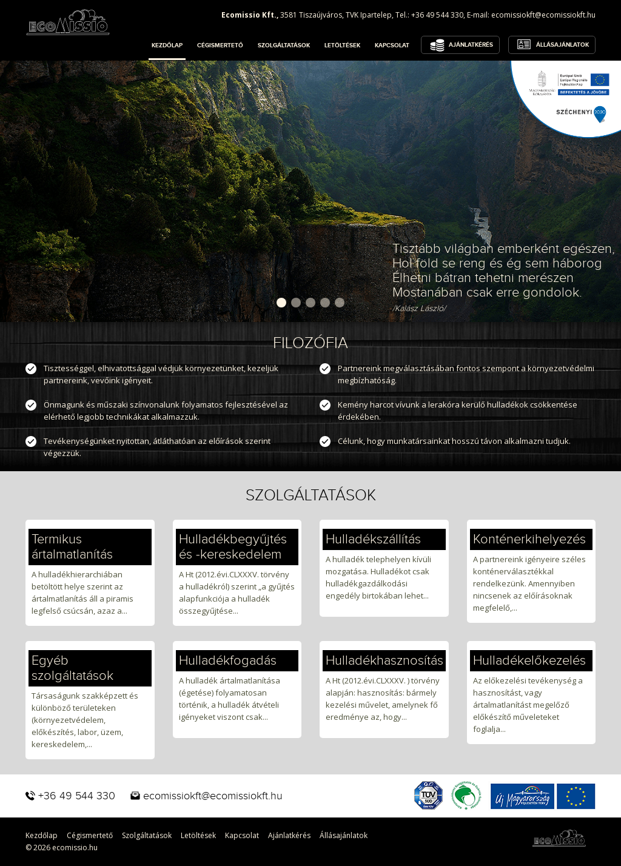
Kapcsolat (392, 45)
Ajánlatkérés (471, 45)
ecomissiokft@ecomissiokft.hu (543, 15)
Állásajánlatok (562, 45)
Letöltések (342, 45)
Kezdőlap (167, 45)
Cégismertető (220, 45)
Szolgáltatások (284, 45)
